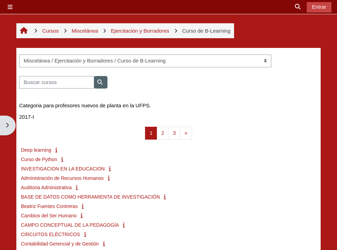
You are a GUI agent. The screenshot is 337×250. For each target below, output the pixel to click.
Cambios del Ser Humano (49, 215)
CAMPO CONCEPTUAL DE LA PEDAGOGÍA (70, 225)
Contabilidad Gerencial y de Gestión (60, 244)
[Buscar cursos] (56, 82)
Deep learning (36, 150)
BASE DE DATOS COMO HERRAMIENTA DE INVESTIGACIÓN (90, 197)
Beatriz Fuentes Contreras (49, 206)
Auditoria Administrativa (46, 187)
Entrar (319, 7)
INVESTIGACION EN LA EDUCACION (63, 169)
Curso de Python (39, 159)
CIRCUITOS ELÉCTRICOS (50, 234)
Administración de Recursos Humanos (62, 178)
